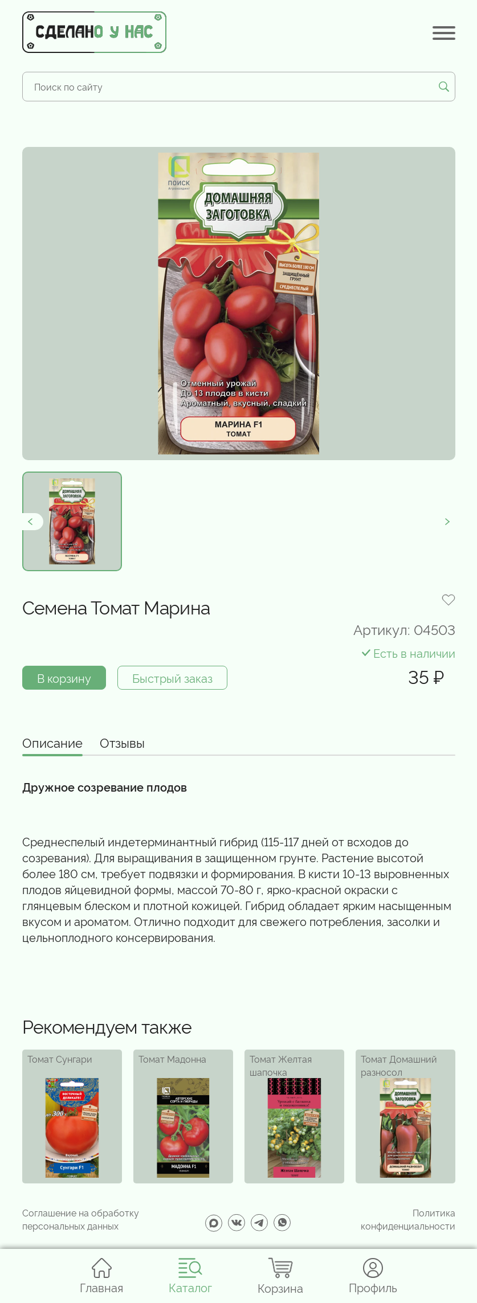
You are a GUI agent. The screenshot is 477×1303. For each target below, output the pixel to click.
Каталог (190, 1276)
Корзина (280, 1275)
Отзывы (122, 743)
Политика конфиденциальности (408, 1218)
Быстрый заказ (172, 678)
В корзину (64, 678)
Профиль (373, 1276)
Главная (101, 1276)
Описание (52, 743)
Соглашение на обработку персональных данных (80, 1218)
